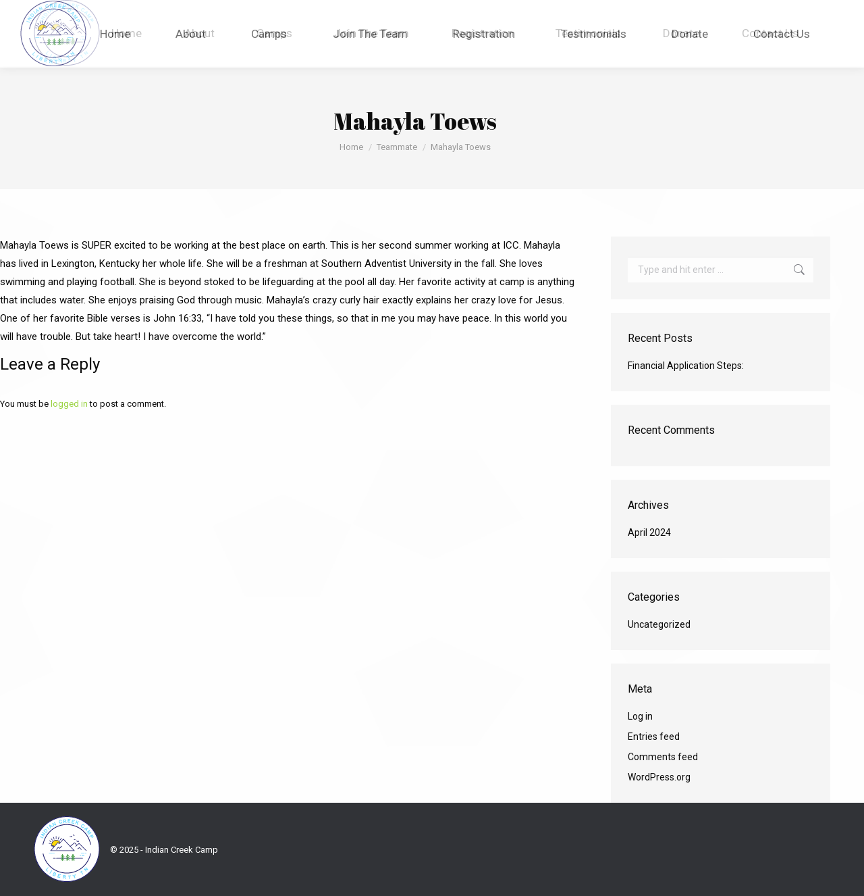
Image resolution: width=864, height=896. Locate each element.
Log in (640, 716)
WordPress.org (659, 777)
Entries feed (654, 736)
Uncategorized (659, 624)
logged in (69, 404)
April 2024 (649, 532)
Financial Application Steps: (686, 365)
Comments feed (663, 756)
